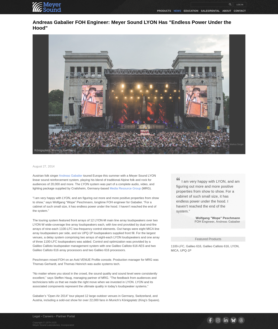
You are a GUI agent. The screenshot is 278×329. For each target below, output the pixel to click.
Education (191, 10)
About (226, 10)
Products (164, 10)
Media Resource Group (125, 188)
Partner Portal (65, 316)
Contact (240, 10)
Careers (48, 316)
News (177, 10)
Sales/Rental (210, 10)
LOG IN (240, 5)
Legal (36, 316)
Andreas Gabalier (70, 175)
